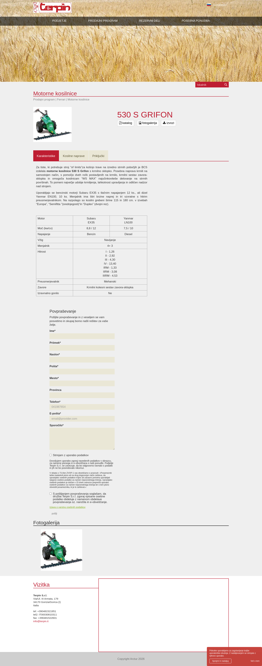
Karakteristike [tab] (46, 156)
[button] (103, 21)
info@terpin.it (40, 621)
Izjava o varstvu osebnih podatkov (67, 507)
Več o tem (255, 661)
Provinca (55, 390)
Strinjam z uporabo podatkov (69, 455)
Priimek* (55, 343)
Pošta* (53, 366)
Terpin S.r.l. (58, 9)
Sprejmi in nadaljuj (220, 661)
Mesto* (54, 378)
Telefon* (54, 402)
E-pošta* (55, 413)
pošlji (54, 513)
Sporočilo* (56, 425)
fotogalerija (148, 123)
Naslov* (54, 354)
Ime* (52, 331)
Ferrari (61, 99)
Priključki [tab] (98, 156)
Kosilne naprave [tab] (74, 156)
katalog (125, 123)
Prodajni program (44, 99)
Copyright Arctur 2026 (131, 658)
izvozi (168, 123)
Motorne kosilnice (79, 99)
